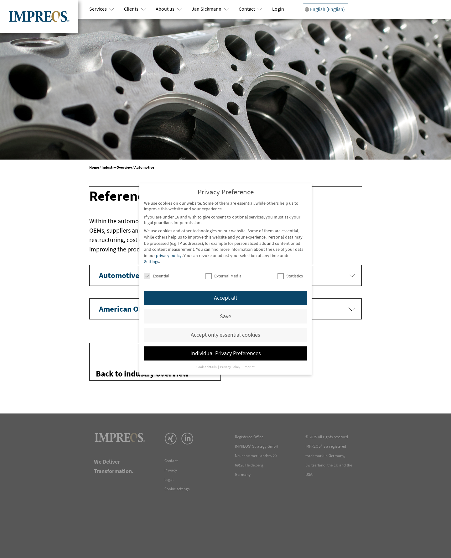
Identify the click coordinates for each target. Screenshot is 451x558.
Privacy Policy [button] (230, 367)
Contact (247, 9)
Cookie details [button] (206, 367)
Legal (169, 479)
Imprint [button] (249, 367)
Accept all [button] (225, 297)
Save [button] (225, 316)
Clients (131, 9)
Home (94, 167)
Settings (151, 261)
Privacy (170, 470)
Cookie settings (176, 489)
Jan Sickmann (206, 9)
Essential (156, 276)
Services (98, 9)
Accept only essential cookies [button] (225, 334)
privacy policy (169, 255)
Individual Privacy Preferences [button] (225, 353)
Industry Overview (116, 167)
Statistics (290, 276)
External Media (223, 276)
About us (165, 9)
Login (278, 9)
